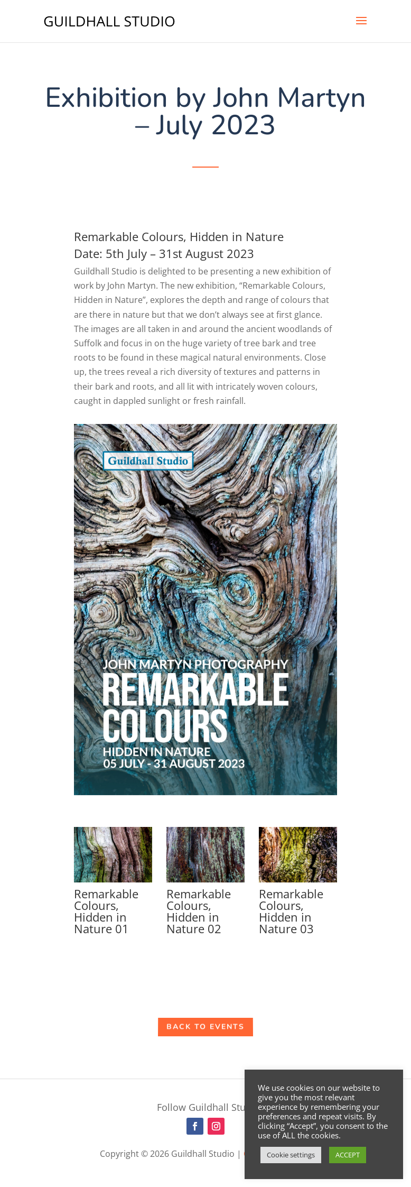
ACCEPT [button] (347, 1155)
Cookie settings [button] (291, 1155)
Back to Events (205, 1027)
